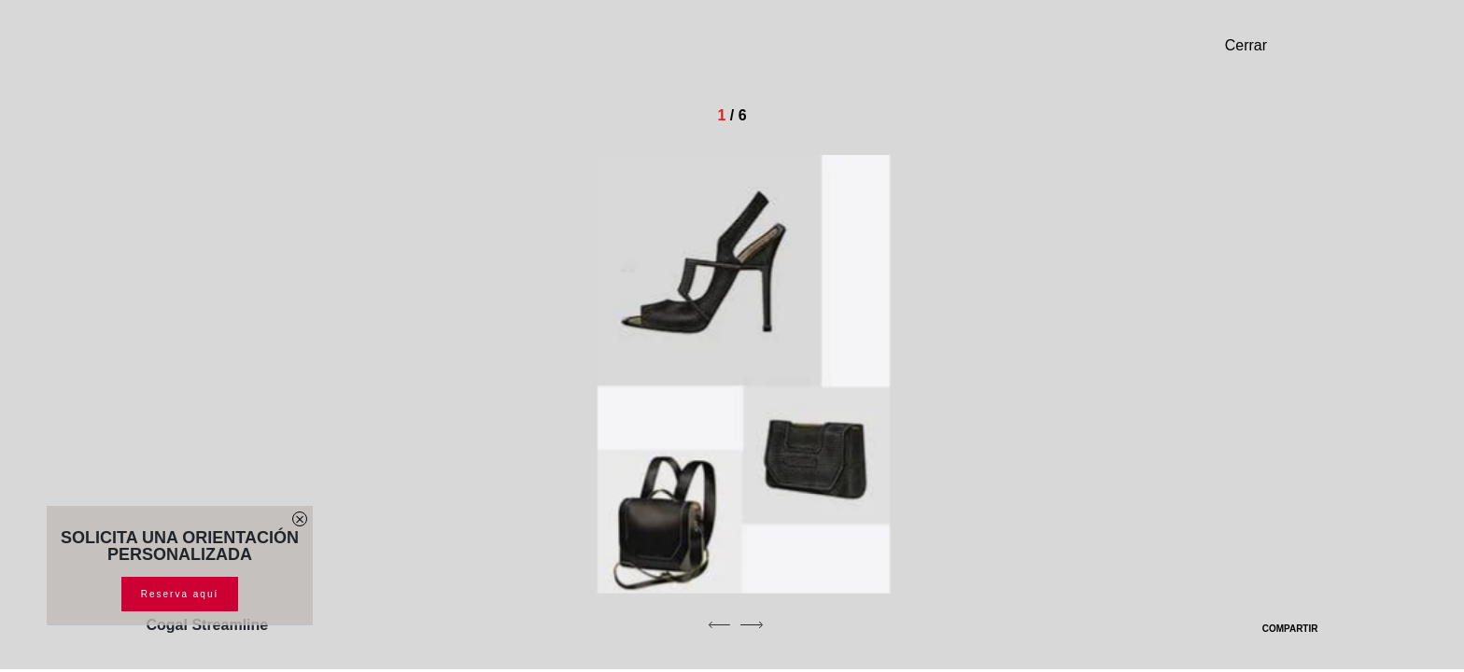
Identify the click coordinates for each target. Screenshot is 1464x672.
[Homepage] (277, 52)
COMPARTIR (1278, 628)
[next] (751, 624)
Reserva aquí (179, 594)
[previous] (719, 624)
